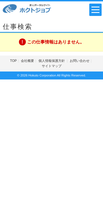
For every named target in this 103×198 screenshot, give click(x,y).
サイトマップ (52, 66)
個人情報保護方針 (52, 61)
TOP (13, 61)
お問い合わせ (80, 61)
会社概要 (27, 61)
